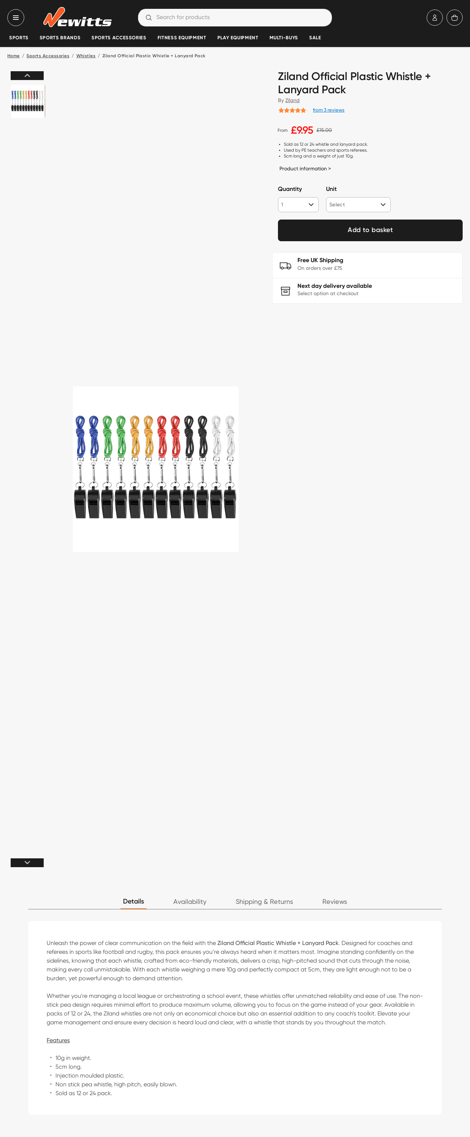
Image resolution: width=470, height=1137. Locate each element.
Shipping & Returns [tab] (264, 902)
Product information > (305, 168)
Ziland (292, 100)
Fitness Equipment (182, 38)
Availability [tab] (189, 902)
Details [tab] (133, 901)
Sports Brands (60, 38)
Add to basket (370, 230)
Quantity (290, 189)
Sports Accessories (119, 38)
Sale (315, 38)
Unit (331, 189)
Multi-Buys (284, 38)
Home (13, 56)
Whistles (86, 56)
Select (337, 204)
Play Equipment (237, 38)
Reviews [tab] (334, 902)
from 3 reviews (328, 110)
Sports (19, 38)
